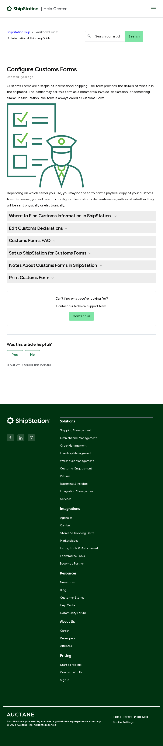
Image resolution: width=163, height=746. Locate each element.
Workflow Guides (47, 32)
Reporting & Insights (74, 484)
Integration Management (77, 491)
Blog (63, 590)
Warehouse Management (77, 461)
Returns (65, 476)
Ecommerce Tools (72, 556)
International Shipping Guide (30, 38)
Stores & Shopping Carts (77, 533)
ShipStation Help (18, 32)
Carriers (65, 525)
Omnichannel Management (78, 438)
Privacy (127, 716)
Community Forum (73, 613)
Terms (117, 716)
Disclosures (141, 716)
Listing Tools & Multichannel (79, 548)
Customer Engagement (76, 468)
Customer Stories (72, 597)
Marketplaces (69, 541)
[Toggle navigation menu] (153, 8)
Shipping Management (75, 430)
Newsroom (67, 582)
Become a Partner (72, 563)
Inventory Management (75, 453)
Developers (67, 638)
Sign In (64, 680)
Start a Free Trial (71, 665)
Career (64, 631)
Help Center (68, 605)
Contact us (81, 316)
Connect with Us (71, 672)
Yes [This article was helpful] (15, 355)
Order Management (73, 445)
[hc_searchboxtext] (105, 36)
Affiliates (66, 646)
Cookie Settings (123, 722)
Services (65, 499)
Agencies (66, 518)
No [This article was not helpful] (32, 355)
